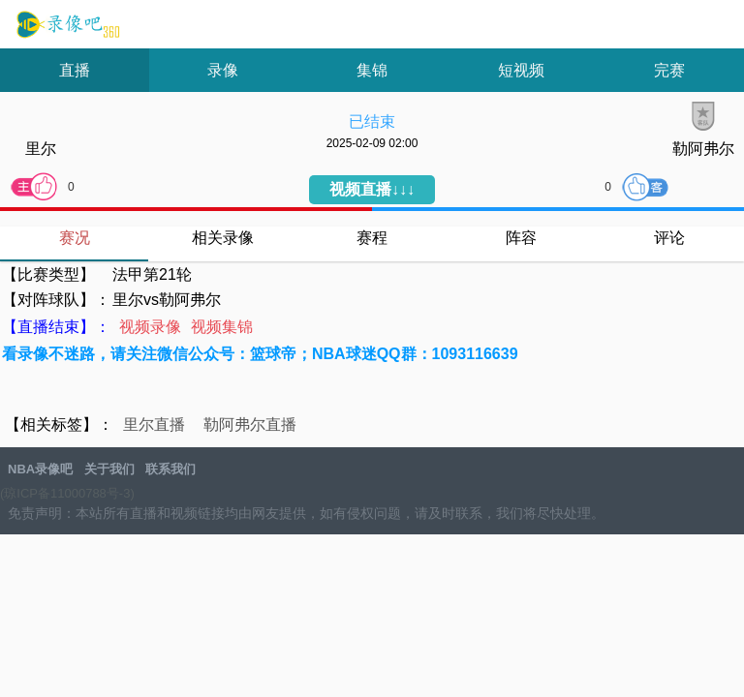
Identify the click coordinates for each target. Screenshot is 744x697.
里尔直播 (154, 424)
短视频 (521, 70)
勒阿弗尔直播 (249, 424)
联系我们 (170, 469)
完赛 (669, 70)
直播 (74, 70)
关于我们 (109, 469)
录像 (222, 70)
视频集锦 (222, 326)
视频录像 (150, 326)
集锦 (372, 70)
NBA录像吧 (65, 25)
